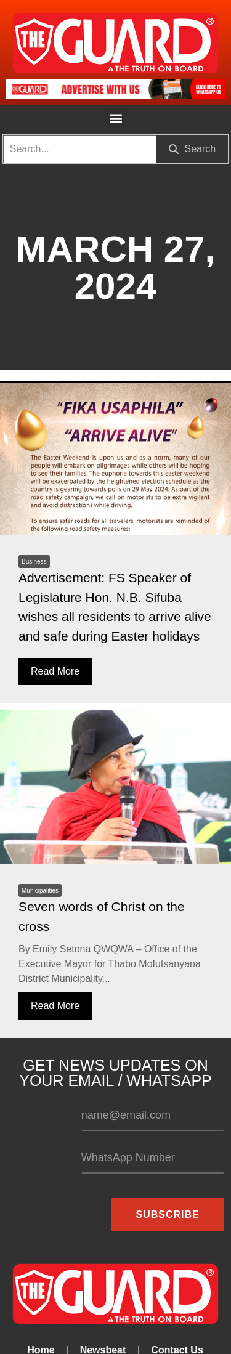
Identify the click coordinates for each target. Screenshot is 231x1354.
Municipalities (40, 890)
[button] (115, 118)
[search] (79, 149)
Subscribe (168, 1214)
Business (34, 561)
